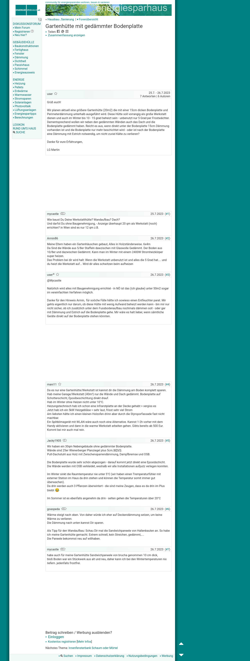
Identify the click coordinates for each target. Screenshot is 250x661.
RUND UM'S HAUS (24, 128)
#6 (167, 509)
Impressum (83, 656)
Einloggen (55, 637)
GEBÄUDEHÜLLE (23, 42)
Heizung (19, 83)
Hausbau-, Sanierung (61, 19)
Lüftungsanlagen (24, 110)
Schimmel (20, 68)
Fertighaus (20, 50)
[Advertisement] (109, 64)
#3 (167, 274)
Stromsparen (22, 98)
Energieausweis (24, 72)
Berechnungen (23, 117)
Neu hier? (20, 35)
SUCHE (19, 132)
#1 (167, 214)
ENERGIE (18, 79)
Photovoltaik (22, 106)
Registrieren (21, 31)
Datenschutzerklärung (109, 656)
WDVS (117, 450)
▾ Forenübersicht (87, 19)
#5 (167, 440)
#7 (167, 549)
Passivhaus (21, 65)
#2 (167, 238)
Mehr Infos (84, 641)
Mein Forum (21, 27)
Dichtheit (19, 61)
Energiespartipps (24, 113)
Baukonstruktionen (26, 46)
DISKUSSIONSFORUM (27, 24)
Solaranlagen (22, 102)
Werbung (166, 656)
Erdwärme (20, 91)
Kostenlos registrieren (61, 641)
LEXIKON (18, 124)
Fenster (18, 53)
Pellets (18, 87)
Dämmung (20, 57)
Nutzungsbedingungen (142, 656)
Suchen (66, 656)
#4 (167, 384)
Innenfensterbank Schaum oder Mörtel (93, 648)
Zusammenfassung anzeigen (65, 35)
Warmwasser (22, 95)
